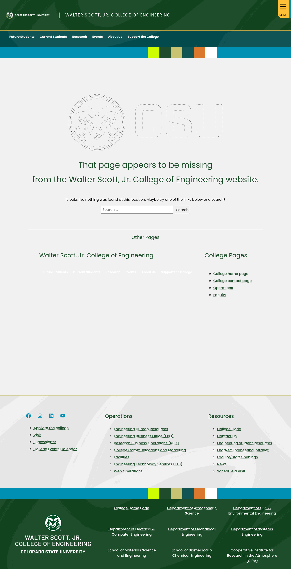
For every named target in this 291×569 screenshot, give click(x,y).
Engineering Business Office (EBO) (144, 439)
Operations (223, 291)
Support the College (143, 40)
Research (79, 40)
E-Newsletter (45, 445)
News (221, 467)
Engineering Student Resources (244, 446)
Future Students (22, 40)
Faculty (219, 298)
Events (97, 40)
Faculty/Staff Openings (237, 460)
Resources (221, 419)
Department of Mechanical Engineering (192, 535)
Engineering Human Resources (141, 432)
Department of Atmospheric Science (192, 514)
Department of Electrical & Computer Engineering (131, 535)
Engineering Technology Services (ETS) (148, 467)
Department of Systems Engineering (252, 535)
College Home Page (131, 511)
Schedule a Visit (231, 474)
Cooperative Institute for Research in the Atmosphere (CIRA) (252, 559)
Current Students (53, 40)
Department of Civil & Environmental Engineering (252, 514)
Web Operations (128, 474)
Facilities (121, 460)
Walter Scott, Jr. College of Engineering (118, 17)
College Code (229, 432)
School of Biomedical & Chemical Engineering (192, 556)
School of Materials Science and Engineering (131, 556)
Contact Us (227, 439)
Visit (37, 438)
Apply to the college (51, 431)
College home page (230, 277)
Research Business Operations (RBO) (146, 446)
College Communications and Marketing (150, 453)
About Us (115, 40)
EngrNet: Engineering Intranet (243, 453)
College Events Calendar (55, 452)
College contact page (232, 284)
